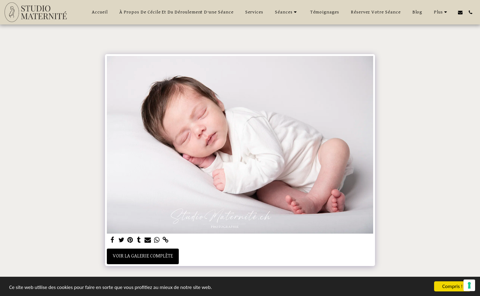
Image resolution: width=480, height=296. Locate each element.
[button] (286, 12)
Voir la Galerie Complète (143, 256)
